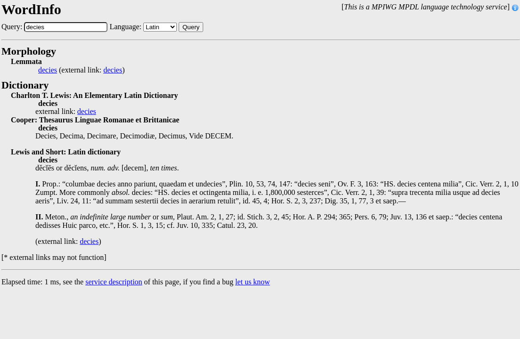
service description (113, 282)
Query (190, 27)
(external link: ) (81, 70)
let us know (252, 282)
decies (47, 70)
